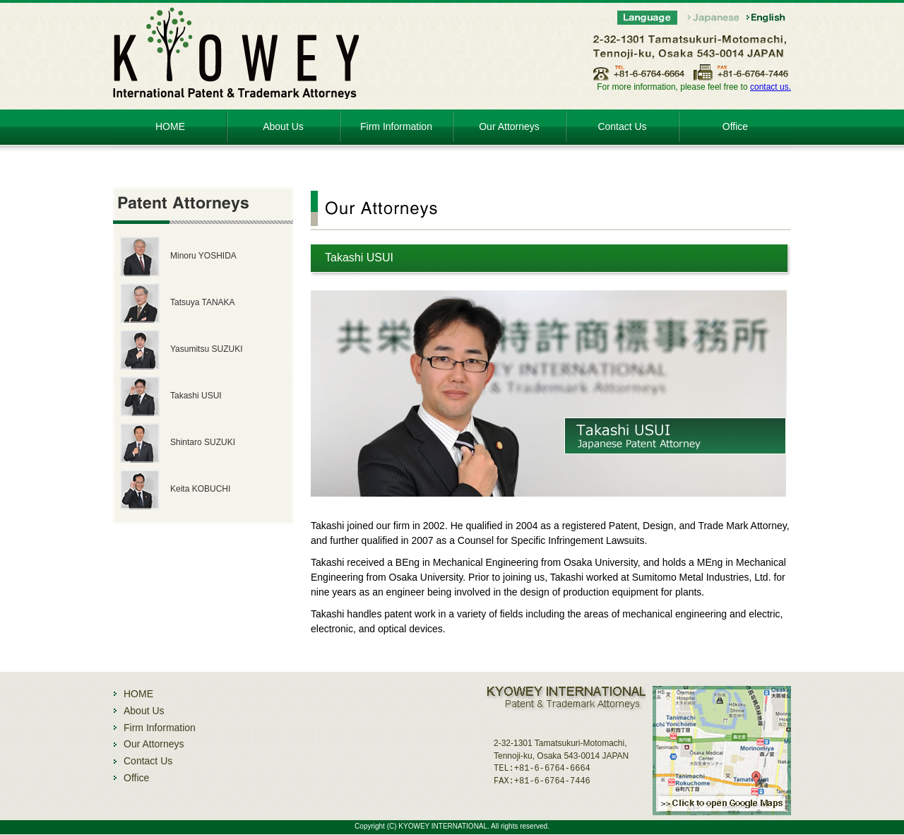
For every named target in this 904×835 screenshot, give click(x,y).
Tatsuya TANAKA (202, 302)
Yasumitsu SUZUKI (206, 349)
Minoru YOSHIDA (203, 256)
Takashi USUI (196, 396)
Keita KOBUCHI (200, 489)
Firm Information (396, 126)
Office (735, 126)
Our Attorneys (509, 126)
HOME (170, 126)
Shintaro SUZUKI (202, 442)
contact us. (770, 87)
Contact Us (621, 126)
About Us (283, 126)
